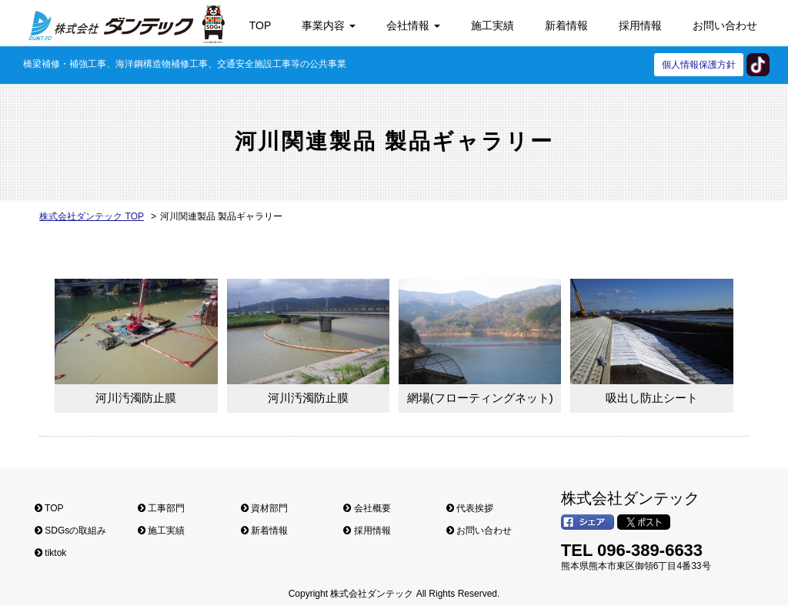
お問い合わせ (725, 25)
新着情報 (566, 25)
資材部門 (264, 508)
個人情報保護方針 (699, 64)
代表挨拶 (469, 508)
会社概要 (366, 508)
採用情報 (640, 25)
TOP (260, 25)
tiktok (758, 64)
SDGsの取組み (70, 530)
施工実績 (492, 25)
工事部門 (161, 508)
